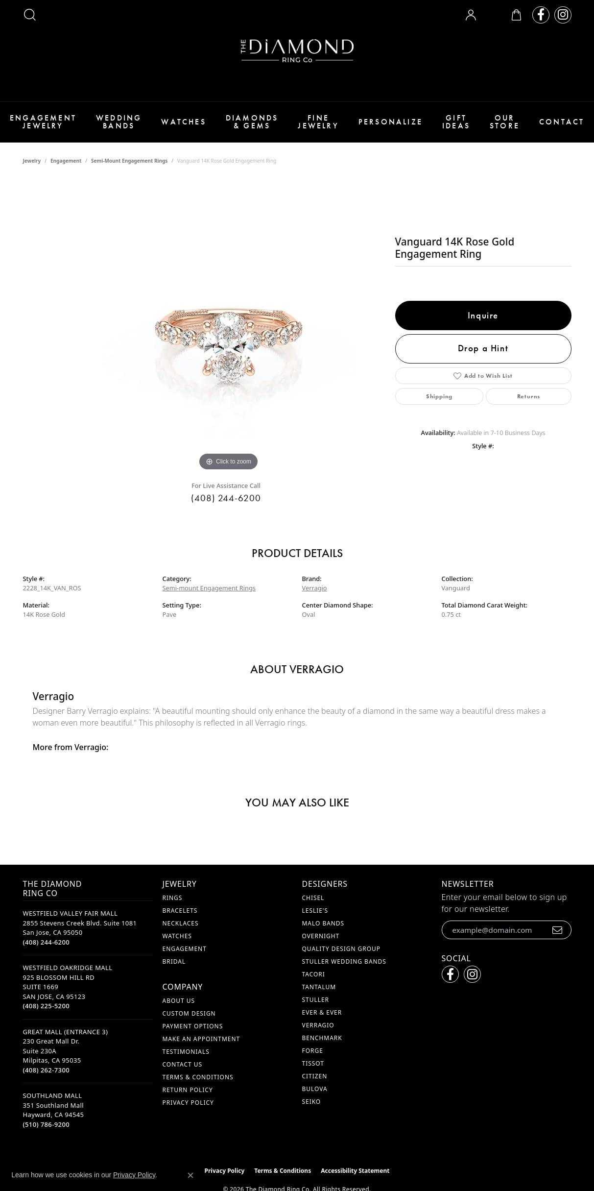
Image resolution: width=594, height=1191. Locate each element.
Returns (529, 396)
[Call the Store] (46, 942)
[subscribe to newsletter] (557, 930)
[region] (229, 326)
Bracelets (180, 910)
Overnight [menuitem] (321, 936)
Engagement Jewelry (43, 122)
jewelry (32, 160)
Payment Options (193, 1026)
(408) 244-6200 (226, 498)
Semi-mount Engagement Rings (129, 160)
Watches (183, 122)
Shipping (439, 396)
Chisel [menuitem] (313, 898)
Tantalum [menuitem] (319, 987)
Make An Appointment (201, 1039)
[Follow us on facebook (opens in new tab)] (540, 15)
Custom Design (189, 1013)
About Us (179, 1001)
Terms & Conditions (198, 1077)
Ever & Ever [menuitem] (322, 1012)
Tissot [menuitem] (313, 1063)
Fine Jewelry (318, 122)
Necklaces (181, 923)
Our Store (505, 122)
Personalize (390, 122)
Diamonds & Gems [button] (252, 122)
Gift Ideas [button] (456, 122)
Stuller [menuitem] (315, 1000)
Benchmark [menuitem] (322, 1038)
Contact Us (182, 1064)
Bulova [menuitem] (315, 1089)
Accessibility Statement (355, 1171)
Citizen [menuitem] (315, 1076)
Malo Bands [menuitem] (323, 923)
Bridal (174, 961)
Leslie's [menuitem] (315, 910)
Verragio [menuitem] (318, 1025)
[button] (30, 14)
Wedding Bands (119, 122)
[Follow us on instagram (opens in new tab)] (562, 15)
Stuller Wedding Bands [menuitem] (344, 961)
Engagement (65, 160)
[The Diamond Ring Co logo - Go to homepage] (297, 50)
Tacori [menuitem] (313, 974)
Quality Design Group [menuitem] (341, 949)
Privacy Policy (188, 1102)
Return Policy (188, 1090)
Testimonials (186, 1051)
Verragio (314, 587)
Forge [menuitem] (312, 1050)
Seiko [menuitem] (311, 1101)
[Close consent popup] (190, 1175)
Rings (173, 898)
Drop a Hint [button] (483, 348)
